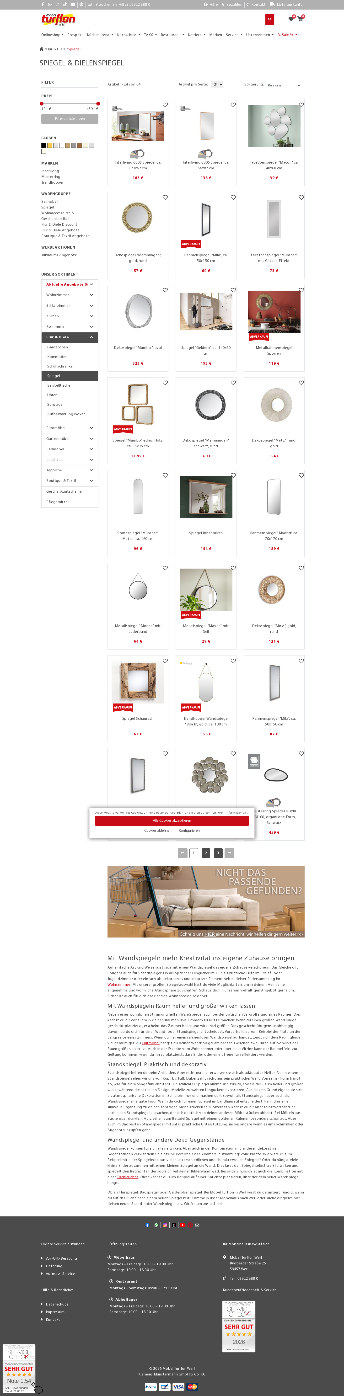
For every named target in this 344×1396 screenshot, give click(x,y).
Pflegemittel (57, 502)
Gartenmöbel (58, 439)
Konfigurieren (189, 831)
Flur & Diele (57, 337)
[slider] (41, 104)
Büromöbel (55, 428)
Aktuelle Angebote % (67, 285)
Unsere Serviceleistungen (63, 1244)
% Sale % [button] (286, 35)
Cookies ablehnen (158, 831)
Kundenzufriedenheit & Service (250, 1290)
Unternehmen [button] (258, 35)
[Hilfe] (211, 5)
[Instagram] (57, 5)
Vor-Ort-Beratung (61, 1259)
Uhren (52, 395)
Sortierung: (254, 84)
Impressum (55, 1312)
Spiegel (53, 376)
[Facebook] (43, 5)
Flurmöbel (151, 1043)
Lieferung (54, 1266)
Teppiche (54, 470)
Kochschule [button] (127, 35)
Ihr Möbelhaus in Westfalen (246, 1244)
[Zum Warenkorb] (301, 19)
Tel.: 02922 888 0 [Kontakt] (244, 1279)
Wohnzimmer (57, 295)
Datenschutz (57, 1304)
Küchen (52, 316)
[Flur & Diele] (56, 49)
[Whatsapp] (50, 5)
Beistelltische (58, 386)
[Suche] (180, 19)
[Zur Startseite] (41, 49)
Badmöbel (55, 449)
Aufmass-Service (60, 1274)
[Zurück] (183, 853)
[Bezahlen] (232, 5)
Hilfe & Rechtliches (57, 1290)
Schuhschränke (60, 366)
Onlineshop (51, 35)
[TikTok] (65, 5)
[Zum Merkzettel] (292, 19)
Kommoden (57, 357)
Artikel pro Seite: (193, 84)
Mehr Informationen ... (233, 812)
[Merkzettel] (165, 105)
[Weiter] (229, 853)
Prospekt (75, 35)
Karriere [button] (195, 35)
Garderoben (57, 347)
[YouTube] (73, 5)
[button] (70, 285)
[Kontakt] (256, 5)
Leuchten (54, 460)
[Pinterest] (82, 5)
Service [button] (232, 35)
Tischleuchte (128, 1177)
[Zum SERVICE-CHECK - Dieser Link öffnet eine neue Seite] (19, 1368)
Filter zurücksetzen (70, 119)
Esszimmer (55, 327)
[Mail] (90, 5)
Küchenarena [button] (98, 35)
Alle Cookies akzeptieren (172, 821)
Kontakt (53, 1320)
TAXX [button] (149, 35)
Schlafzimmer (58, 306)
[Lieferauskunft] (286, 5)
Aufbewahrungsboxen (66, 414)
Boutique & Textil (61, 481)
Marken (215, 35)
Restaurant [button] (171, 35)
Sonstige (55, 405)
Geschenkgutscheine (64, 492)
